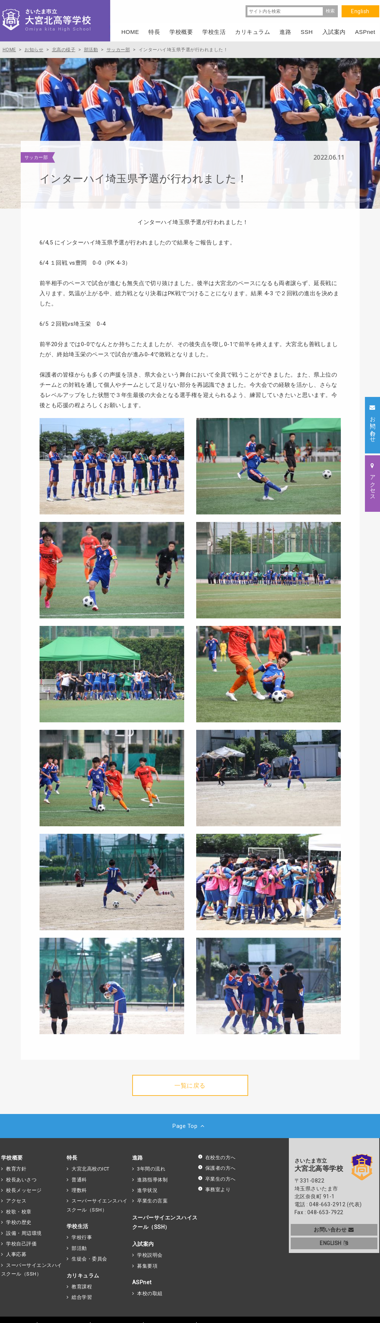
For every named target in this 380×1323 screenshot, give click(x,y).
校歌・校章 (19, 1212)
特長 (72, 1158)
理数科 (79, 1190)
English (360, 11)
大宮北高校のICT (91, 1169)
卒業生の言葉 (152, 1201)
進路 (137, 1158)
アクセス (16, 1201)
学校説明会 (150, 1255)
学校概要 (12, 1158)
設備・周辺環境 (24, 1233)
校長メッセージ (24, 1190)
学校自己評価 (21, 1244)
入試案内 (143, 1244)
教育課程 (82, 1286)
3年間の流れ (151, 1169)
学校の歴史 (19, 1222)
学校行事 (82, 1237)
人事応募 (16, 1254)
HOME (130, 32)
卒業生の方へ (217, 1179)
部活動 (79, 1248)
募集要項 (147, 1266)
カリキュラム (83, 1276)
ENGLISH (334, 1243)
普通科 (79, 1180)
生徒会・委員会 (89, 1259)
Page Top (190, 1126)
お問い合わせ (334, 1230)
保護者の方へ (217, 1168)
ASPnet (142, 1282)
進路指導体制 (152, 1180)
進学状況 (147, 1190)
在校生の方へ (217, 1157)
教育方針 (16, 1169)
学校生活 (78, 1226)
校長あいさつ (21, 1180)
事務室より (214, 1189)
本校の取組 (150, 1293)
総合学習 (82, 1297)
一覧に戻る (190, 1085)
